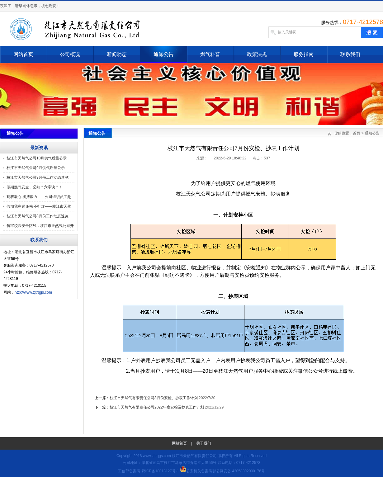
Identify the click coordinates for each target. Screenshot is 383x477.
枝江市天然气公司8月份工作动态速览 (38, 216)
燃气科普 (210, 54)
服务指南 (304, 54)
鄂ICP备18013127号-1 (160, 471)
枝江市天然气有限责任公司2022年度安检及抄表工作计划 (157, 407)
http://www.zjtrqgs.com (33, 292)
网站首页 (23, 54)
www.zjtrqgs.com (157, 456)
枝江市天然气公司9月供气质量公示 (36, 168)
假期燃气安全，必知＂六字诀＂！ (35, 187)
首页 (356, 133)
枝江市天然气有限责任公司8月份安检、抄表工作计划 (154, 398)
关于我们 (203, 443)
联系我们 (350, 54)
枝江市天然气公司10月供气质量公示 (37, 158)
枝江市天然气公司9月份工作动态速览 (38, 177)
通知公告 (163, 54)
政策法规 (257, 54)
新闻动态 (117, 54)
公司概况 (70, 54)
